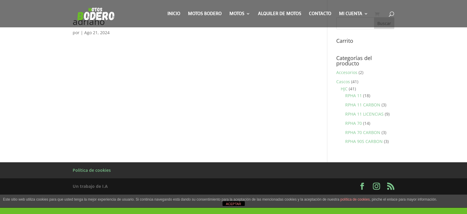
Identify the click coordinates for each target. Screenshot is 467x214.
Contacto (320, 14)
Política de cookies (92, 170)
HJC (344, 89)
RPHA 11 (353, 95)
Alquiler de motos (279, 14)
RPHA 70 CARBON (362, 132)
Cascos (343, 81)
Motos (236, 14)
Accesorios (346, 72)
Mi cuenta (350, 14)
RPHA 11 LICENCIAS (364, 114)
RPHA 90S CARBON (364, 141)
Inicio (173, 14)
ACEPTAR (233, 204)
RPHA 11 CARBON (362, 105)
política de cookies (355, 199)
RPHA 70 (353, 123)
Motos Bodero (205, 14)
